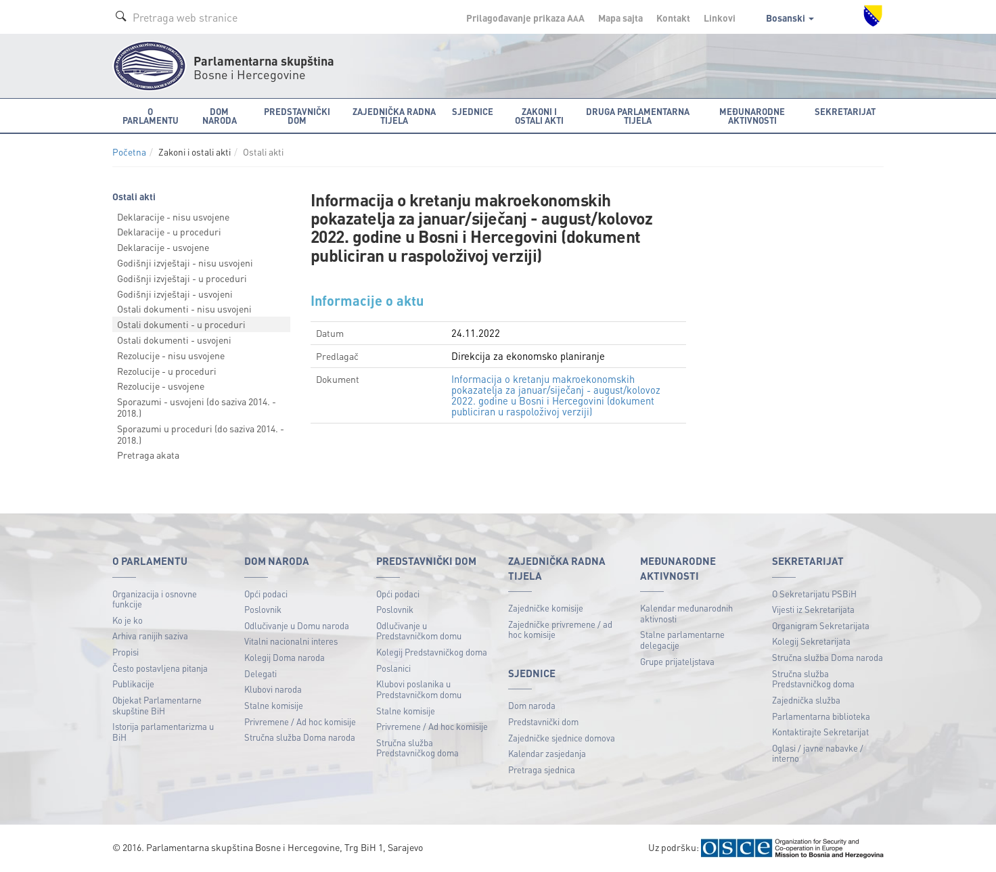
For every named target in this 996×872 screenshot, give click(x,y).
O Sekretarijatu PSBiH (814, 593)
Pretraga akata (148, 455)
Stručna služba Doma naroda (299, 737)
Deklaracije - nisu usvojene (173, 216)
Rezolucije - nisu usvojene (171, 355)
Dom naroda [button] (219, 116)
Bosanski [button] (790, 18)
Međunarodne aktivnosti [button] (752, 116)
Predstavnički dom (543, 721)
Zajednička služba (806, 700)
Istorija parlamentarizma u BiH (163, 731)
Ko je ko (127, 620)
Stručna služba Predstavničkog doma (417, 748)
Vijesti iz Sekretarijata (813, 609)
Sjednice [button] (472, 111)
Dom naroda (532, 705)
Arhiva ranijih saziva (150, 635)
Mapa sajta (620, 18)
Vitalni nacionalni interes (291, 641)
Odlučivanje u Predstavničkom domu (418, 631)
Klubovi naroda (273, 689)
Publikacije (133, 683)
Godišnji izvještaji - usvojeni (175, 294)
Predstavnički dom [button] (297, 116)
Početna (129, 152)
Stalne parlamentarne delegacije (682, 639)
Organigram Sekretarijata (820, 625)
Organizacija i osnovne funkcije (154, 599)
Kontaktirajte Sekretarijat (820, 731)
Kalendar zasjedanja (547, 753)
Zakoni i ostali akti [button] (539, 116)
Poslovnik (262, 609)
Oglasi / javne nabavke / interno (817, 753)
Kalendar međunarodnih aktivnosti (686, 613)
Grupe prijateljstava (677, 661)
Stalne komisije (273, 705)
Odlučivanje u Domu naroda (296, 625)
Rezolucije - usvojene (160, 386)
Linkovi (719, 18)
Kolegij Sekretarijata (811, 641)
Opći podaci (266, 593)
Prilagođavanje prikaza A (525, 18)
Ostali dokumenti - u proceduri (181, 324)
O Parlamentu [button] (150, 116)
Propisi (125, 652)
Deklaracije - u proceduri (169, 231)
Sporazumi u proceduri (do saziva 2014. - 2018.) (200, 434)
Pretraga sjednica (541, 769)
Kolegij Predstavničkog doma (431, 652)
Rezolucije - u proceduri (167, 371)
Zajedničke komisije (545, 608)
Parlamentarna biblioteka (821, 716)
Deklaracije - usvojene (163, 247)
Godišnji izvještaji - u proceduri (182, 278)
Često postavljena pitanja (160, 668)
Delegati (260, 673)
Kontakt (673, 18)
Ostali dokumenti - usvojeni (174, 340)
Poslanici (393, 668)
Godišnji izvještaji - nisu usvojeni (185, 262)
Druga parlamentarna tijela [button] (637, 116)
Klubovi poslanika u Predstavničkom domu (418, 689)
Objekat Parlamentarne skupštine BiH (157, 705)
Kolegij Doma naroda (284, 657)
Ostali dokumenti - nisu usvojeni (184, 308)
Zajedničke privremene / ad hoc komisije (560, 629)
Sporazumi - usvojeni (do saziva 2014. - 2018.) (196, 407)
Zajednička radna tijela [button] (394, 116)
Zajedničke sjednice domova (561, 737)
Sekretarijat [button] (845, 111)
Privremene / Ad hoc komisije (300, 721)
